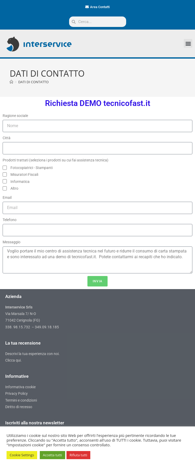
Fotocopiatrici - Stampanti (31, 168)
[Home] (11, 82)
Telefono (9, 220)
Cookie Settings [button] (22, 455)
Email (7, 197)
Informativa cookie (20, 387)
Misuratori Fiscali (24, 174)
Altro (14, 188)
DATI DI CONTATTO (33, 82)
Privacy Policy (16, 393)
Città (6, 138)
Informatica (20, 181)
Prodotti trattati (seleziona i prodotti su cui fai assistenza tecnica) (55, 160)
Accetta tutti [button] (52, 455)
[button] (188, 43)
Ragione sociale (15, 116)
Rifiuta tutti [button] (78, 455)
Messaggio (11, 242)
